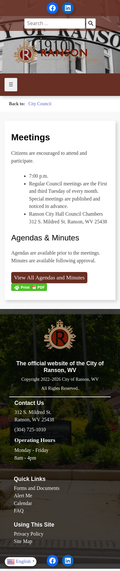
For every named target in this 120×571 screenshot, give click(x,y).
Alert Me (23, 495)
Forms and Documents (37, 488)
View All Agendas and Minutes (49, 277)
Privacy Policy (28, 534)
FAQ (18, 510)
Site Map (23, 541)
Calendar (23, 503)
